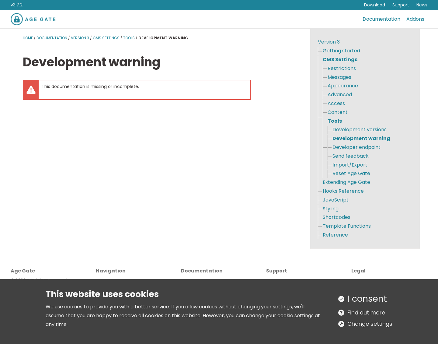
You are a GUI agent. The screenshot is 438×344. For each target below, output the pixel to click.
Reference (335, 234)
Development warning (361, 138)
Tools (129, 37)
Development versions (359, 129)
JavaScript (336, 199)
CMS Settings (106, 37)
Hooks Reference (343, 191)
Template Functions (347, 226)
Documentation (381, 19)
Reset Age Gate (351, 173)
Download (374, 5)
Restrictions (342, 68)
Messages (339, 77)
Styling (331, 208)
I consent (367, 299)
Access (336, 103)
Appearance (343, 85)
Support (400, 5)
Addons (415, 19)
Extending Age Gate (346, 182)
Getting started (341, 50)
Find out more (366, 312)
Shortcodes (336, 217)
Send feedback (350, 156)
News (421, 5)
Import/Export (349, 164)
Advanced (340, 94)
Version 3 (80, 37)
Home (28, 37)
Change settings (369, 324)
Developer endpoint (356, 147)
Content (338, 112)
